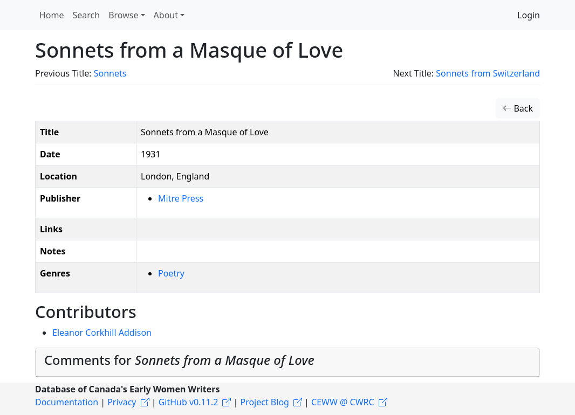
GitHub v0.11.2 (188, 402)
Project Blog (264, 402)
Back (518, 108)
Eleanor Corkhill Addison (102, 332)
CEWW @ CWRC (342, 402)
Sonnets (110, 73)
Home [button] (51, 15)
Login (528, 15)
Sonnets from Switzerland (488, 73)
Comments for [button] (179, 360)
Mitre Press (180, 198)
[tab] (287, 362)
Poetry (171, 273)
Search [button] (86, 15)
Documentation (66, 402)
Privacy (121, 402)
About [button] (166, 15)
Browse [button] (123, 15)
